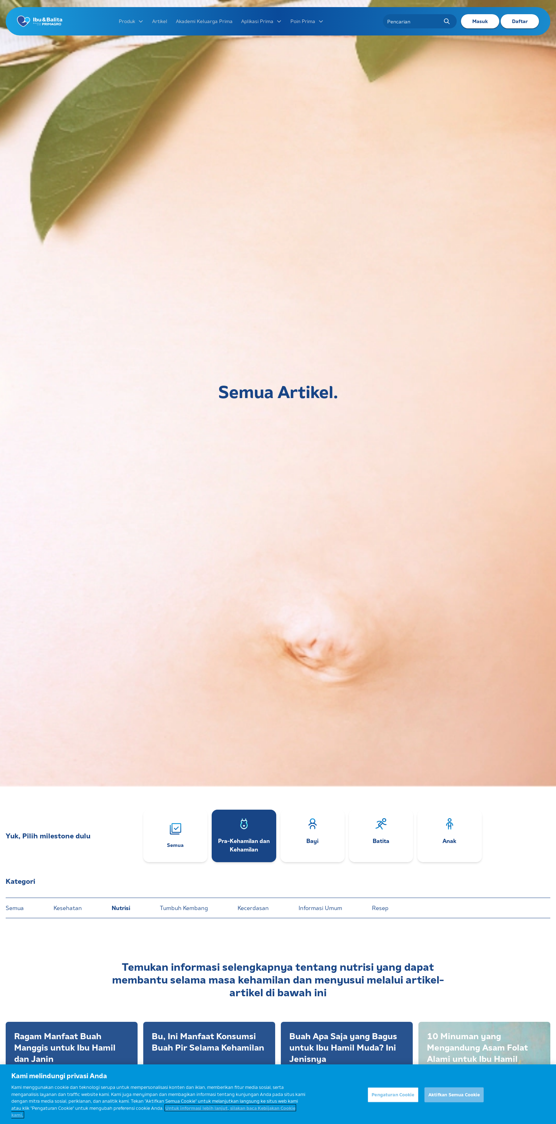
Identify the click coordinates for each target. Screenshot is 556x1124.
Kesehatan (68, 907)
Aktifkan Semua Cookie (454, 1098)
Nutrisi (121, 907)
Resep (380, 907)
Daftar (520, 21)
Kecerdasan (253, 907)
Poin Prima (307, 21)
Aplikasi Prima (261, 21)
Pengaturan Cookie (393, 1098)
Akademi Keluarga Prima (204, 21)
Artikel (159, 21)
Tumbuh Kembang (184, 907)
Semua (15, 907)
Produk (131, 21)
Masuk (480, 21)
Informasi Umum (320, 907)
